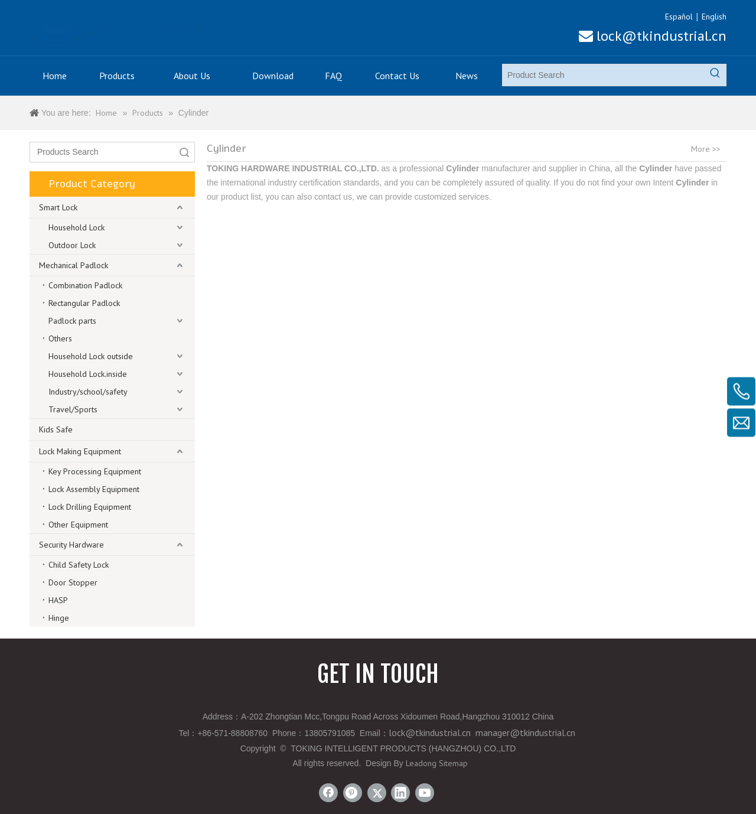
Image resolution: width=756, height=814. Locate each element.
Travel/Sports (72, 409)
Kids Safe (56, 429)
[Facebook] (328, 792)
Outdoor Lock (72, 245)
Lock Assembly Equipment (93, 489)
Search (184, 152)
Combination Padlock (85, 285)
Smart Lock (58, 207)
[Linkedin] (400, 792)
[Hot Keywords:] (715, 75)
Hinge (58, 618)
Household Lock (76, 227)
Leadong (421, 763)
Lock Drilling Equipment (89, 507)
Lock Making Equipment (80, 451)
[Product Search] (604, 75)
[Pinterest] (352, 792)
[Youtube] (424, 792)
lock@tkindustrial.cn (652, 36)
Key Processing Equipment (94, 471)
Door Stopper (72, 582)
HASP (58, 600)
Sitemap (453, 763)
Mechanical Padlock (73, 265)
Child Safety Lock (78, 564)
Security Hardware (71, 544)
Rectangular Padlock (84, 303)
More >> (706, 149)
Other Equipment (78, 524)
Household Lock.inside (87, 374)
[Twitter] (376, 792)
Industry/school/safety (88, 391)
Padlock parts (72, 320)
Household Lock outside (90, 356)
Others (60, 338)
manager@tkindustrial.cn (525, 732)
